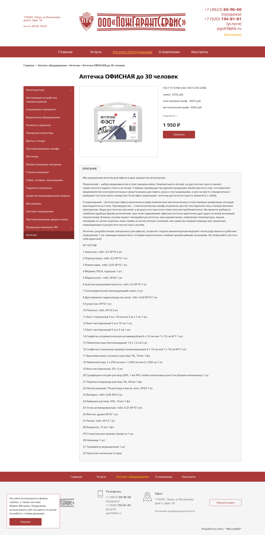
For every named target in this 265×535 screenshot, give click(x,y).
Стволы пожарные (37, 172)
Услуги (96, 52)
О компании (169, 52)
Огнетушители (35, 90)
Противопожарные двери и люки (47, 219)
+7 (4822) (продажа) (223, 12)
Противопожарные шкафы (42, 148)
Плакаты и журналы (38, 125)
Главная (65, 52)
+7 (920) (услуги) (223, 21)
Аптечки (74, 65)
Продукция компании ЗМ (42, 227)
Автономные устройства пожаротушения (41, 99)
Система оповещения (39, 211)
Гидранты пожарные (39, 188)
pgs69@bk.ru (229, 28)
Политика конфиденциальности (175, 511)
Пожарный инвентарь (39, 133)
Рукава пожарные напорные (43, 164)
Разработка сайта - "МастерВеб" (221, 528)
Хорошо (25, 521)
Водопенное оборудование (43, 117)
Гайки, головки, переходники (44, 180)
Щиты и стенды (35, 140)
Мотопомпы (33, 203)
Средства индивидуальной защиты (48, 195)
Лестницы (32, 156)
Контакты (199, 52)
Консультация (233, 34)
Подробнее (170, 115)
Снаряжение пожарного (41, 109)
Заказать (179, 134)
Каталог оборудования (132, 52)
